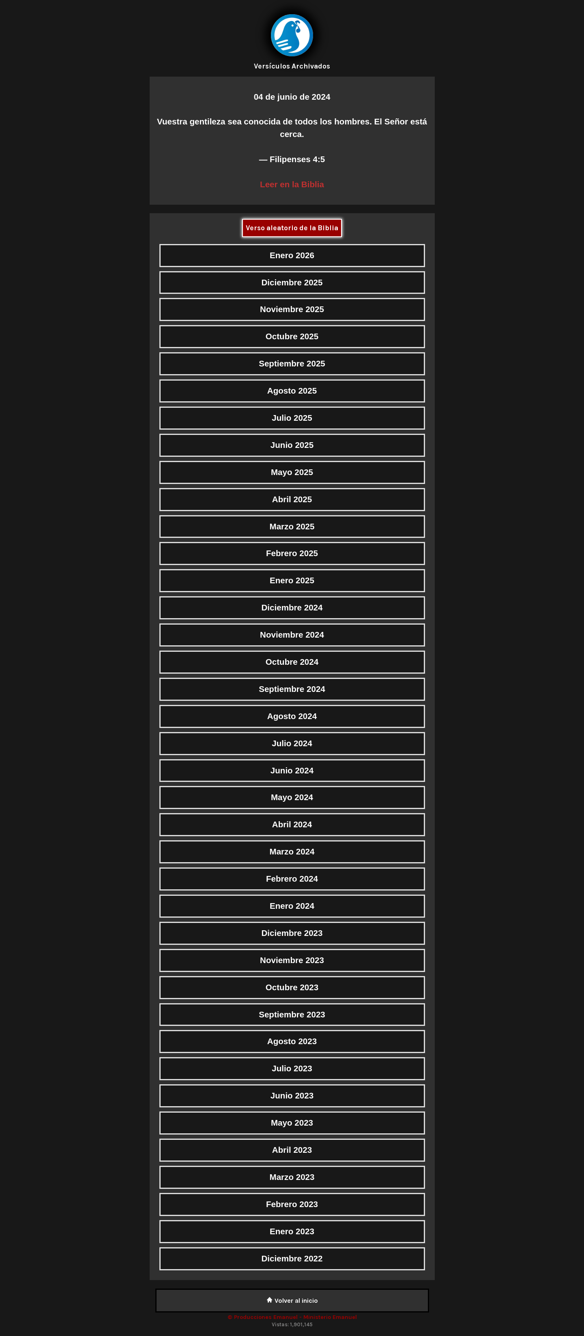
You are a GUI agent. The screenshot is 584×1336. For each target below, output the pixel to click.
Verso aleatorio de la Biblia (292, 228)
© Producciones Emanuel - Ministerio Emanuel (292, 1317)
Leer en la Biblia (292, 184)
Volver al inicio (292, 1300)
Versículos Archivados (292, 66)
